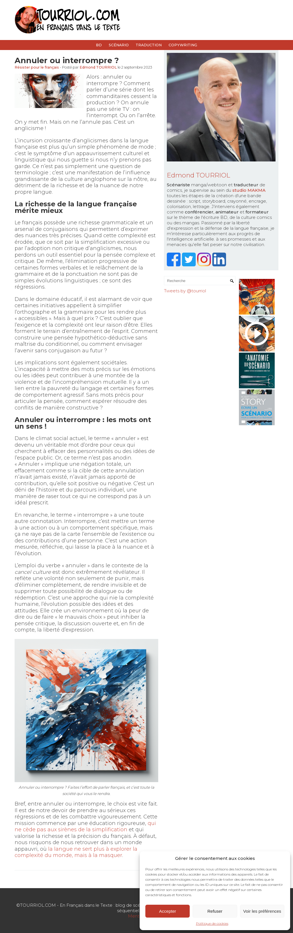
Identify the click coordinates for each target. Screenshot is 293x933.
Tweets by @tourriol (185, 290)
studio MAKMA (249, 190)
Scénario (119, 45)
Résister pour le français (37, 67)
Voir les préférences (262, 911)
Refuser (215, 911)
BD (99, 45)
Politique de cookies (212, 923)
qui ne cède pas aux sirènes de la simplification (85, 826)
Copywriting (183, 45)
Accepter (167, 911)
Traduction (149, 45)
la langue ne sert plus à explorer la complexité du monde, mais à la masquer (76, 852)
